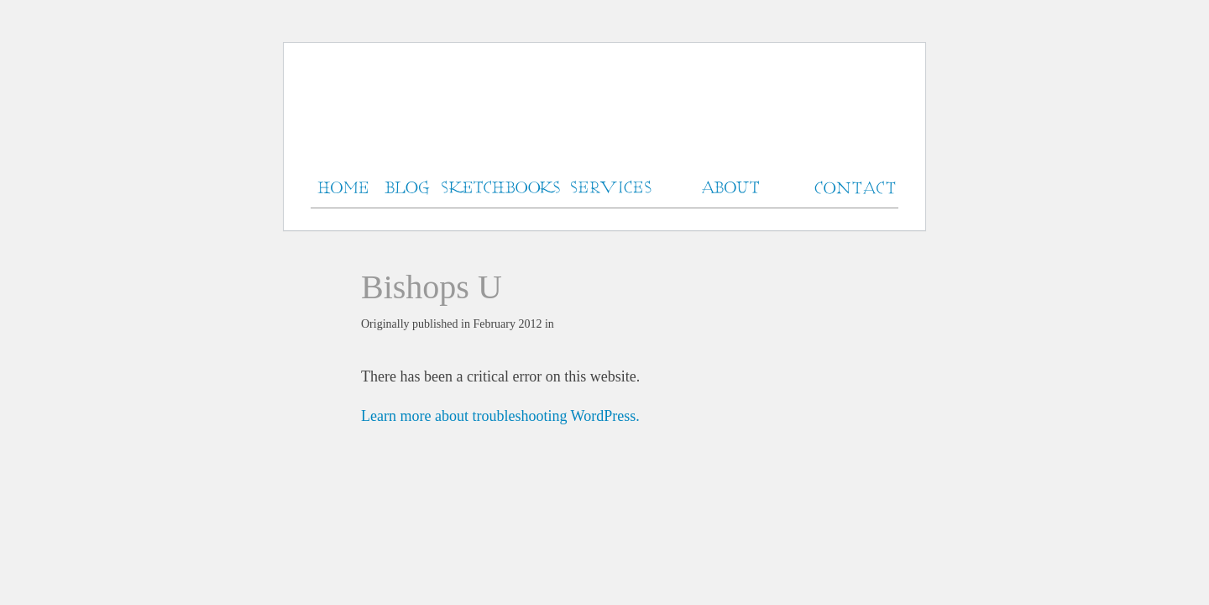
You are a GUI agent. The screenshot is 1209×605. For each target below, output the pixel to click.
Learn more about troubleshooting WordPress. (500, 416)
